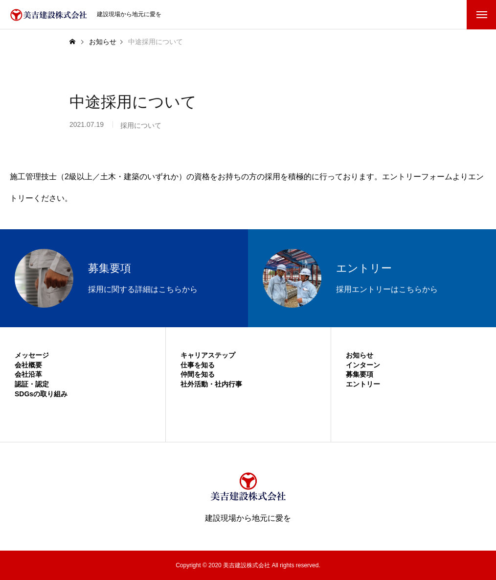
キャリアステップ (207, 355)
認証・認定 (32, 384)
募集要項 (359, 374)
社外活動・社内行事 (211, 384)
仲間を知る (197, 374)
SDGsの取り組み (41, 394)
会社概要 (28, 365)
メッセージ (32, 355)
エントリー (363, 384)
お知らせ (359, 355)
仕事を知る (197, 365)
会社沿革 (28, 374)
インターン (363, 365)
